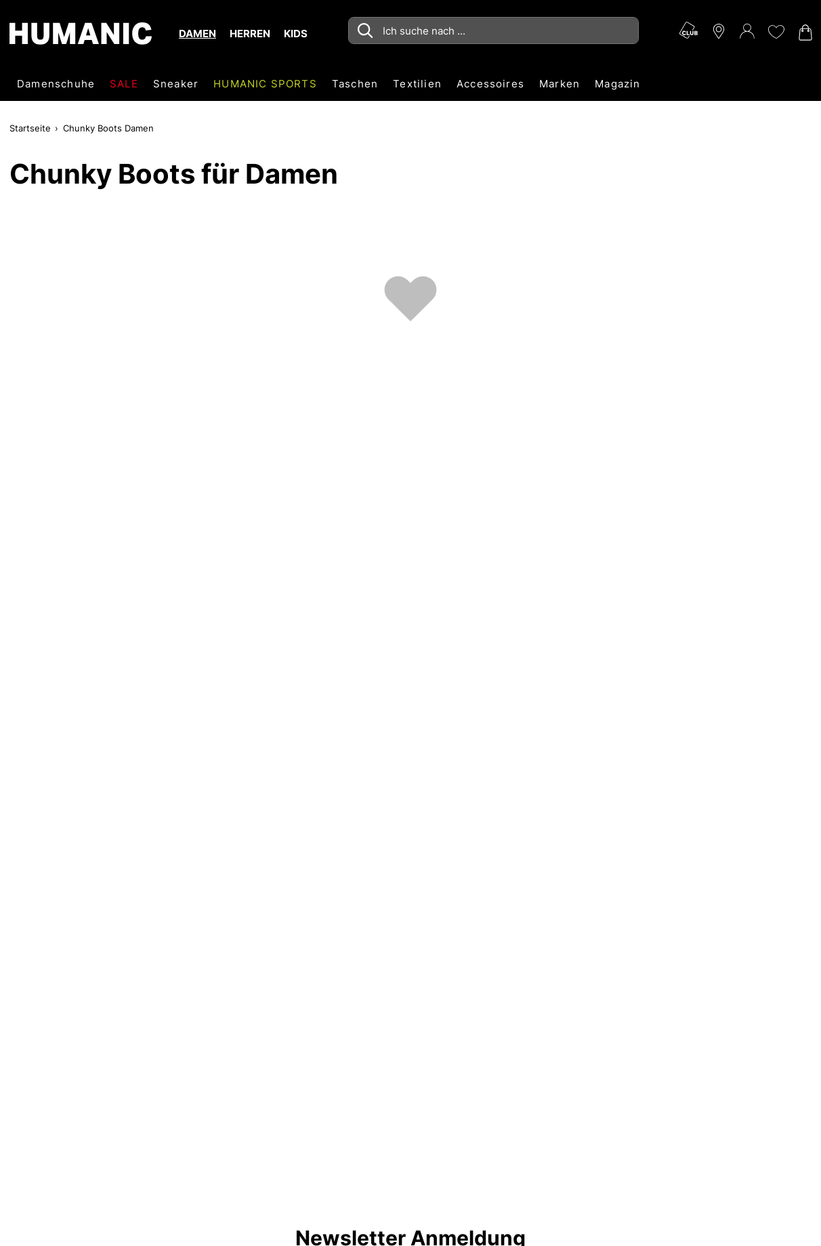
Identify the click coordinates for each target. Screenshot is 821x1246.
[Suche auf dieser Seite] (493, 30)
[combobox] (493, 30)
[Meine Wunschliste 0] (775, 32)
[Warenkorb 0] (804, 32)
